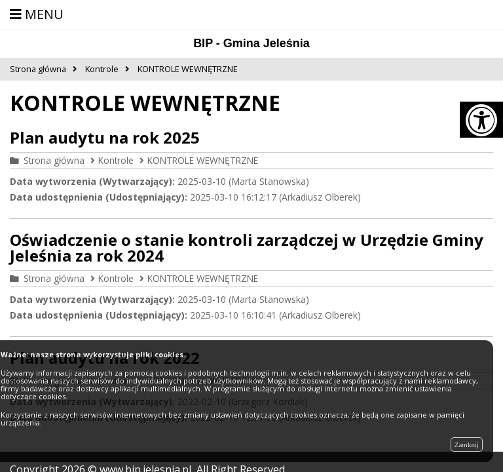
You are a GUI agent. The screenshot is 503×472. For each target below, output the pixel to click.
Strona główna (54, 160)
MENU (37, 14)
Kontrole (116, 160)
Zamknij (467, 444)
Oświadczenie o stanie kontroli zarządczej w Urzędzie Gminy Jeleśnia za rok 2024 (246, 247)
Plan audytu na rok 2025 (105, 137)
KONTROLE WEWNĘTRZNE (202, 160)
